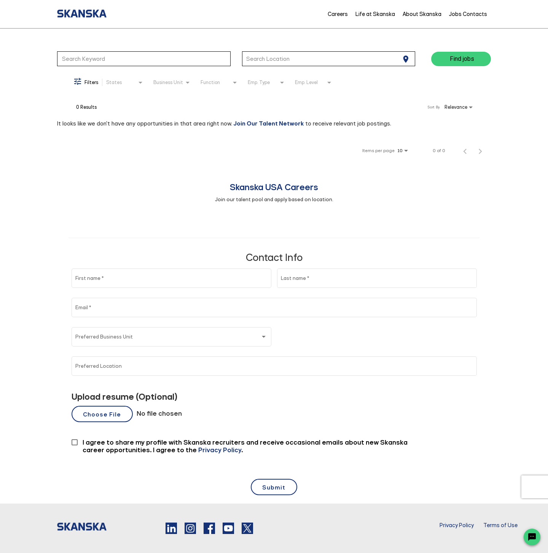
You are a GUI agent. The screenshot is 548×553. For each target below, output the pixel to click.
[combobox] (144, 58)
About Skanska (422, 14)
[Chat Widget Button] (532, 537)
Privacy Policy (457, 525)
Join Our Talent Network (269, 123)
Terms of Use (500, 525)
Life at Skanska (375, 14)
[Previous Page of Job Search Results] (465, 150)
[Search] (461, 59)
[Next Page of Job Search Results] (480, 150)
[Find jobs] (461, 59)
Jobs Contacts (468, 14)
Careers (338, 14)
